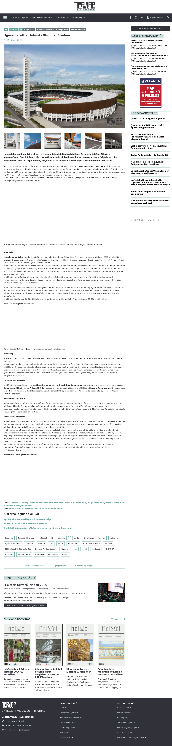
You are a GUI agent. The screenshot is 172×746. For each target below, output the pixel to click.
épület (61, 543)
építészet (42, 538)
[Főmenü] (5, 18)
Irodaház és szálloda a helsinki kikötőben (25, 523)
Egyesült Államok (13, 543)
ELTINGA (110, 549)
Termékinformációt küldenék (16, 725)
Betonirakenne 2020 (114, 503)
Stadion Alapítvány (20, 503)
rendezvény (97, 549)
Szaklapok (123, 718)
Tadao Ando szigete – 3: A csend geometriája (148, 192)
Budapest (9, 538)
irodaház (108, 543)
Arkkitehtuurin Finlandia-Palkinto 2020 (67, 503)
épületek (114, 538)
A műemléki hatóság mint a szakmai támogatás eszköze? (150, 201)
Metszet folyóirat (21, 17)
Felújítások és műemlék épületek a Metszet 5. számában (110, 672)
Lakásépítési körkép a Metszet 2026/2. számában (16, 672)
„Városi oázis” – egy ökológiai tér (148, 118)
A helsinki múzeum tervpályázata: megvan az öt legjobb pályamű (38, 528)
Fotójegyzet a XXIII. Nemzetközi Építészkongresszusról (147, 126)
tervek (84, 549)
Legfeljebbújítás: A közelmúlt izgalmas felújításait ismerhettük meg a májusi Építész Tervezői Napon (150, 182)
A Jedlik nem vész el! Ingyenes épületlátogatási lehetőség (147, 163)
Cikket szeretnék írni (13, 721)
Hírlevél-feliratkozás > (150, 28)
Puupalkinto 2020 (96, 503)
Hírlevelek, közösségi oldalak (131, 737)
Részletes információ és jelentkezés (25, 605)
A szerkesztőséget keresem (16, 730)
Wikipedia (8, 505)
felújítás (101, 538)
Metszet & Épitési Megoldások (145, 220)
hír (52, 538)
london (77, 538)
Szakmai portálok (126, 732)
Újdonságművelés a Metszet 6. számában (78, 670)
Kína (51, 543)
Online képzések (68, 727)
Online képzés (79, 17)
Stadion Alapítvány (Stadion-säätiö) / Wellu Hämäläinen (35, 508)
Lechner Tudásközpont (45, 549)
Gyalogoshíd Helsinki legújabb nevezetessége (27, 519)
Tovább (116, 619)
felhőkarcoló (73, 543)
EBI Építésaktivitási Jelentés (18, 549)
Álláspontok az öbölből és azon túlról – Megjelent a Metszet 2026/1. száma (48, 673)
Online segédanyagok (128, 727)
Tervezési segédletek (127, 722)
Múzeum (64, 549)
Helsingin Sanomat (23, 505)
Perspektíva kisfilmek (42, 17)
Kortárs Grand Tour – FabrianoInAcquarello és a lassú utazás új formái (147, 136)
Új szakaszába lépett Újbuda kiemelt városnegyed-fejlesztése (150, 172)
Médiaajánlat (66, 732)
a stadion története (39, 503)
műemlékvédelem (91, 543)
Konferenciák (62, 17)
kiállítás (41, 543)
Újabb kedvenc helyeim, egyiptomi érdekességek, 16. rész (149, 147)
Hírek (62, 708)
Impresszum (66, 737)
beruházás (89, 538)
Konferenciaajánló (68, 713)
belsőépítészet (24, 554)
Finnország (53, 554)
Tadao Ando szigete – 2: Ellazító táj (149, 155)
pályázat (61, 538)
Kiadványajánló (67, 722)
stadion (65, 554)
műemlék (39, 554)
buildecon (29, 543)
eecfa (74, 549)
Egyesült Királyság (26, 538)
